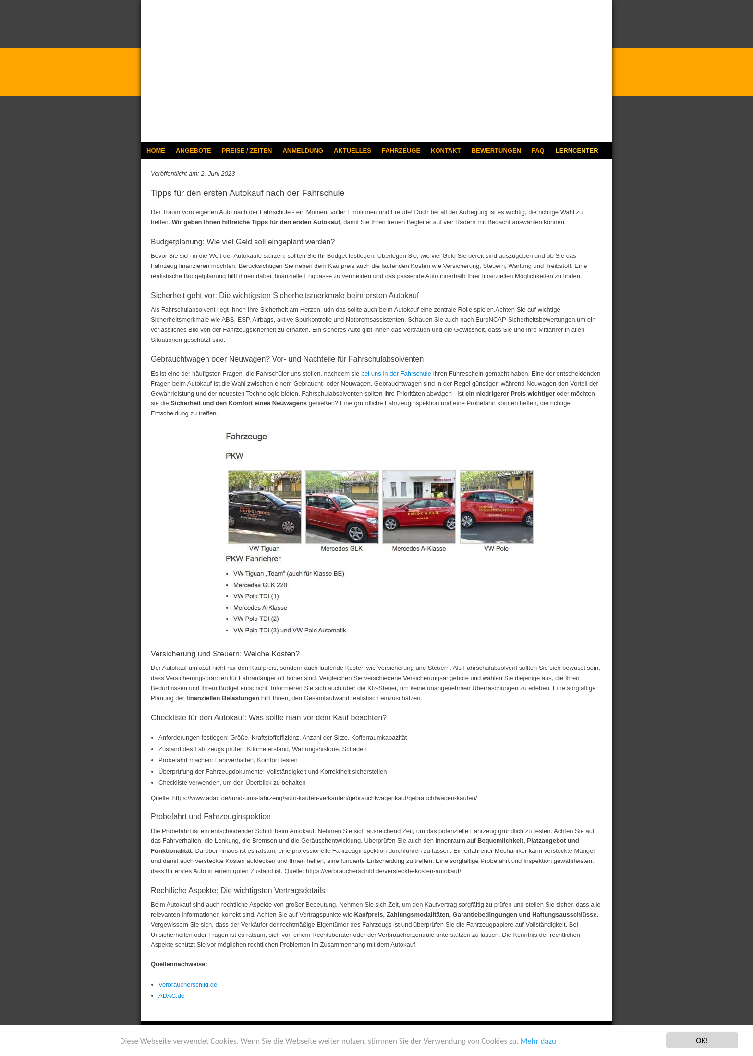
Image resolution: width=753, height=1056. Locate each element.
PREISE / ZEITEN (247, 150)
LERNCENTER (577, 150)
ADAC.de (171, 995)
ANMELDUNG (302, 150)
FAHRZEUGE (401, 150)
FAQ (538, 150)
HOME (155, 150)
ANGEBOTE (193, 150)
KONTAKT (446, 150)
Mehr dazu (538, 1041)
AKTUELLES (352, 150)
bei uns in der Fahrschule (396, 373)
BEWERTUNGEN (496, 150)
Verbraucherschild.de (187, 984)
